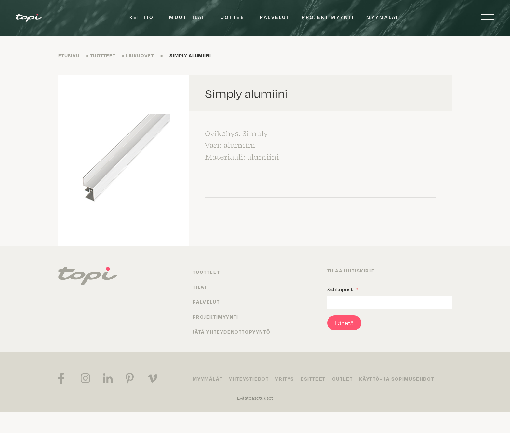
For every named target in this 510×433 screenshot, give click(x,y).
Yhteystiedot (249, 379)
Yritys (284, 379)
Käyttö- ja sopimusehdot (396, 379)
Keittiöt (143, 17)
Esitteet (313, 379)
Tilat (200, 287)
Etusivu (69, 55)
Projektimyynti (328, 17)
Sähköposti (342, 289)
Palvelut (275, 17)
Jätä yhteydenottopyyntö (231, 332)
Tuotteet (232, 17)
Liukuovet (140, 55)
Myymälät (382, 17)
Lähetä (344, 323)
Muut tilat (187, 17)
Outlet (342, 379)
